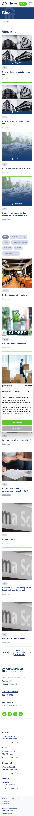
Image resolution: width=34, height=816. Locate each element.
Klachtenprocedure (8, 806)
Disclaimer (5, 804)
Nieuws (18, 248)
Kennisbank (5, 801)
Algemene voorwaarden (9, 808)
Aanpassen (17, 428)
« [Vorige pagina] (9, 652)
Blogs (6, 242)
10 (30, 652)
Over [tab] (28, 391)
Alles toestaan (17, 422)
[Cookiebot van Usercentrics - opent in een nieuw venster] (24, 386)
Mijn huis (7, 248)
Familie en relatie (20, 242)
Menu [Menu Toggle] (30, 3)
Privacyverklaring (7, 811)
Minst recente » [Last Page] (19, 655)
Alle (5, 237)
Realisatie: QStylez (8, 813)
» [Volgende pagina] (12, 655)
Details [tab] (17, 391)
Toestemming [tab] (6, 391)
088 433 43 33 (7, 695)
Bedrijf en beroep (18, 237)
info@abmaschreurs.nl (10, 692)
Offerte (22, 4)
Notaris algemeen (11, 253)
